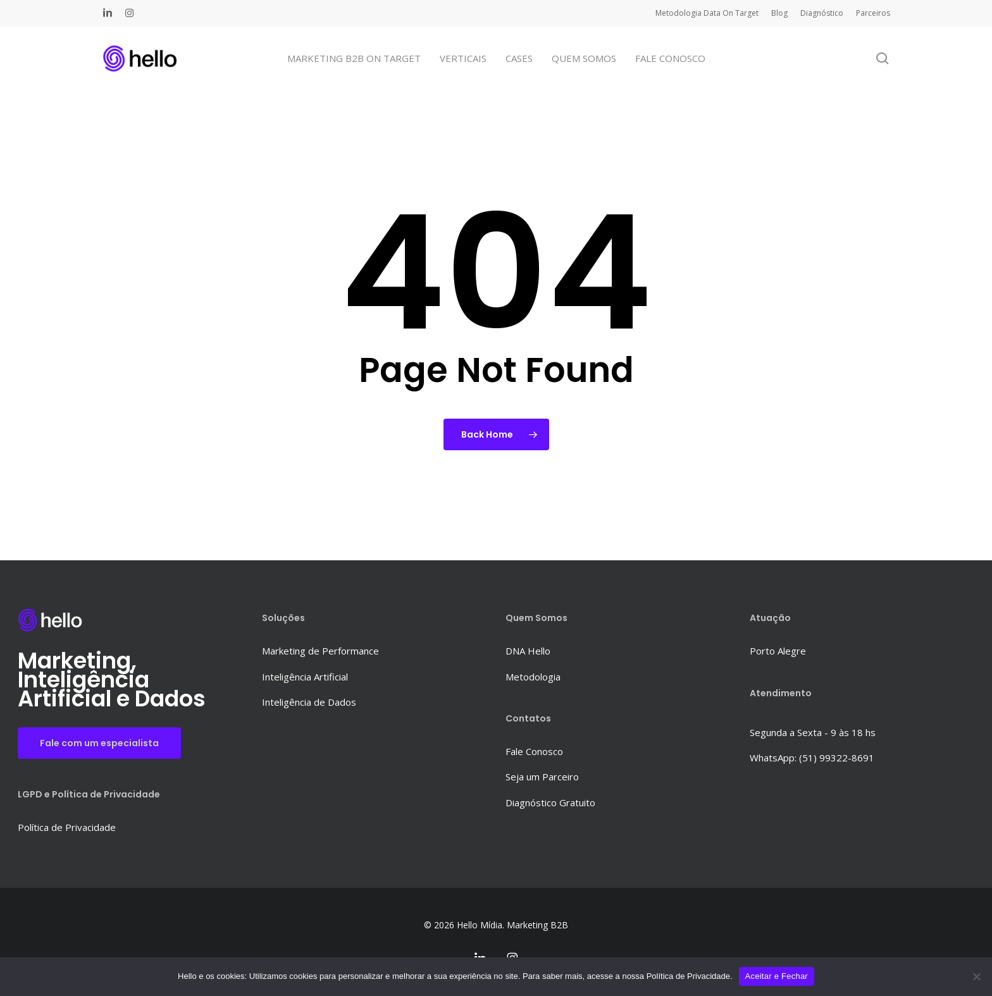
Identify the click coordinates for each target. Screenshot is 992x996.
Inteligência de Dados (309, 702)
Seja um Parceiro (542, 776)
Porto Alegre (778, 650)
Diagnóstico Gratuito (550, 802)
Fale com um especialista (99, 743)
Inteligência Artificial (305, 676)
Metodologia (533, 676)
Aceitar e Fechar (776, 976)
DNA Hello (527, 650)
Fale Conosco (534, 751)
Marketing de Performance (320, 650)
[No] (976, 976)
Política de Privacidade (67, 827)
